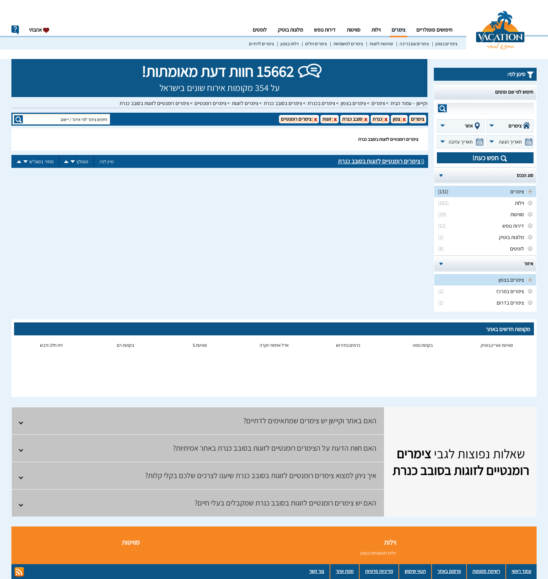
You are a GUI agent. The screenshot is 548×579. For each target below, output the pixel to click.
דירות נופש (325, 29)
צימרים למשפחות (348, 43)
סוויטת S (200, 345)
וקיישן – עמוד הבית (408, 103)
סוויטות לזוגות (381, 43)
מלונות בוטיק (290, 29)
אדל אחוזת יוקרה (274, 345)
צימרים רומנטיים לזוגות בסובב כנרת (154, 103)
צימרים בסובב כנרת (283, 103)
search (442, 108)
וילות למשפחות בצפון (378, 553)
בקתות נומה (423, 345)
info (15, 30)
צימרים (398, 29)
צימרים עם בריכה (414, 43)
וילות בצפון (289, 43)
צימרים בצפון (446, 43)
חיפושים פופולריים (434, 29)
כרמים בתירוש (348, 345)
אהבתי (39, 29)
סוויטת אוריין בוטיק (497, 345)
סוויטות (353, 29)
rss (19, 572)
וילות (376, 29)
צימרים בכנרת (321, 103)
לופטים (260, 29)
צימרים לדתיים (261, 43)
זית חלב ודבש (51, 345)
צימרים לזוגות (245, 103)
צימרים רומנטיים (210, 103)
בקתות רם (125, 345)
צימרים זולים (316, 43)
